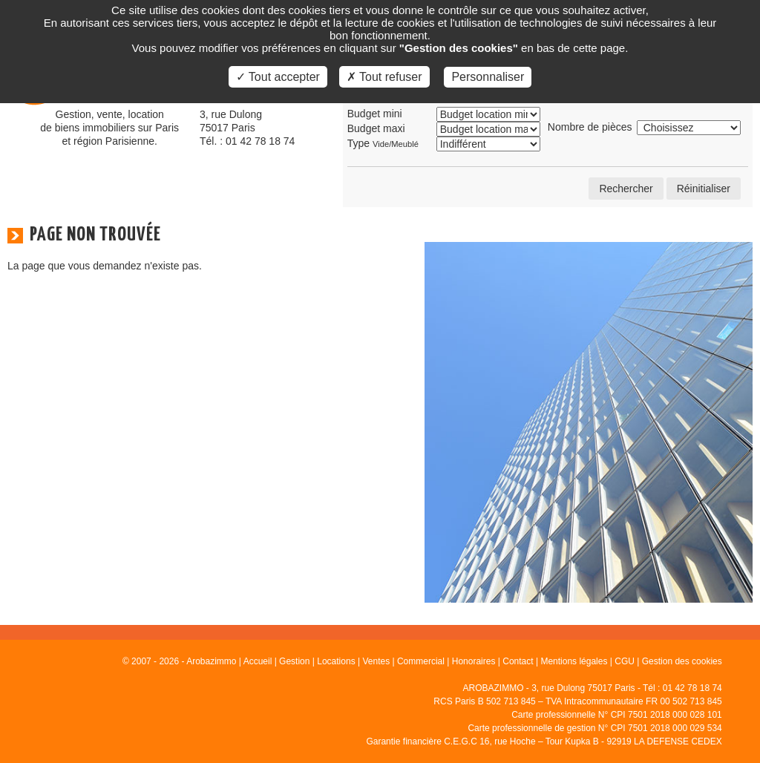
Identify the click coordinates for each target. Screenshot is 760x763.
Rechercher (625, 188)
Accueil (257, 661)
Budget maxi (376, 128)
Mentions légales (573, 661)
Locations (336, 661)
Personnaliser (487, 77)
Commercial (421, 661)
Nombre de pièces (590, 127)
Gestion (294, 661)
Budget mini (374, 113)
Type (383, 143)
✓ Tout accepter (278, 77)
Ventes (376, 661)
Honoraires (474, 661)
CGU (625, 661)
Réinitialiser (703, 188)
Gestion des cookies (682, 661)
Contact (517, 661)
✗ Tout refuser (384, 77)
